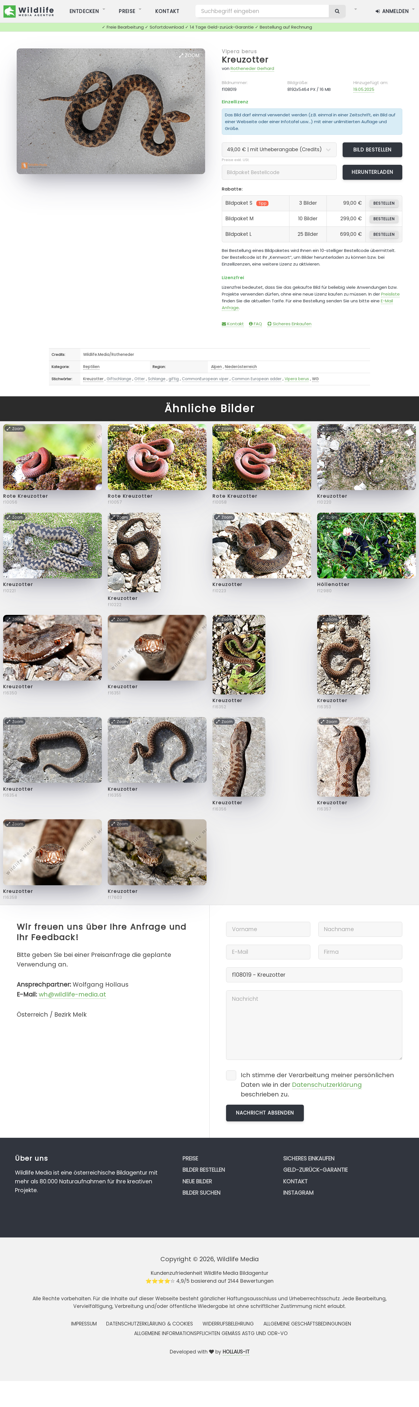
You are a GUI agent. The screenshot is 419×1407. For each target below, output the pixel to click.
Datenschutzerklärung (327, 1085)
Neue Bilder (197, 1181)
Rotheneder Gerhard (252, 68)
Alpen (216, 366)
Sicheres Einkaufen (289, 324)
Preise (190, 1158)
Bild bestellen (372, 149)
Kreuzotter (245, 59)
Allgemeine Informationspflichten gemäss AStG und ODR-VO (211, 1333)
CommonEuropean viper (205, 379)
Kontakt (233, 324)
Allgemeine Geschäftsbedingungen (307, 1323)
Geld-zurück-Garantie (315, 1170)
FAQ (255, 324)
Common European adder (257, 379)
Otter (139, 379)
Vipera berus (239, 51)
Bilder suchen (201, 1193)
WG (315, 379)
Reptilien (91, 366)
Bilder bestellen (203, 1170)
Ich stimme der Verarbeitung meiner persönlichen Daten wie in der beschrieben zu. (317, 1084)
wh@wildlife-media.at (72, 994)
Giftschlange (119, 379)
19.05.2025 (363, 89)
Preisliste (390, 294)
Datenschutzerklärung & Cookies (149, 1323)
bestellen (384, 203)
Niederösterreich (241, 366)
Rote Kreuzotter (25, 496)
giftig (174, 379)
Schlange (157, 379)
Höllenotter (333, 584)
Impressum (84, 1323)
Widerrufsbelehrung (228, 1323)
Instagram (298, 1193)
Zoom (189, 55)
